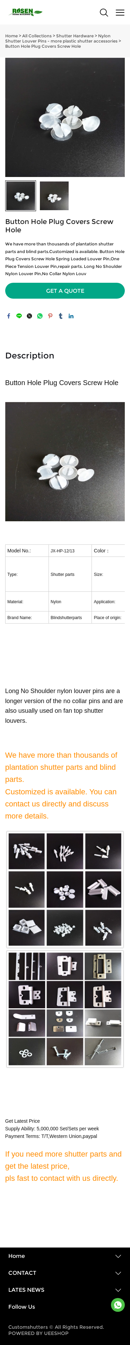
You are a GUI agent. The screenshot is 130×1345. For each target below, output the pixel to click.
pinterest (50, 315)
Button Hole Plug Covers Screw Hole (43, 46)
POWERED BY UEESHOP (38, 1333)
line (19, 315)
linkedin (71, 315)
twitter (29, 315)
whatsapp (39, 315)
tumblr (60, 315)
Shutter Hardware (75, 35)
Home (11, 35)
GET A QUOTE (65, 291)
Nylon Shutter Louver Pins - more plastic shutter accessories (61, 38)
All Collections (37, 35)
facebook (8, 315)
